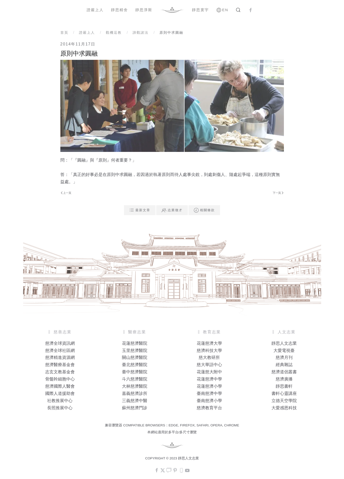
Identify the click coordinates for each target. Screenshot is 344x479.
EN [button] (222, 9)
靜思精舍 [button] (119, 10)
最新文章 (139, 210)
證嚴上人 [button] (95, 10)
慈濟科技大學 (209, 350)
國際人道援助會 (60, 393)
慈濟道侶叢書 (284, 372)
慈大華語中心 (209, 364)
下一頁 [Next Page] (278, 192)
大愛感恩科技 (284, 408)
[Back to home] (172, 10)
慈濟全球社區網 (60, 350)
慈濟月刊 (284, 357)
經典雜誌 (284, 364)
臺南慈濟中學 (209, 393)
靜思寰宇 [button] (200, 10)
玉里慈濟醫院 (134, 350)
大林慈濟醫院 (134, 386)
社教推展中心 (60, 400)
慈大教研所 (209, 357)
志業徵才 (172, 210)
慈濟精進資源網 (60, 357)
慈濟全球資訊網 (60, 343)
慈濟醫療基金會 (60, 364)
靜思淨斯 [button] (143, 10)
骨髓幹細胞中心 (60, 379)
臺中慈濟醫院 (134, 372)
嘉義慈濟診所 (134, 393)
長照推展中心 (60, 408)
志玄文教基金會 (60, 372)
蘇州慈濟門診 (134, 408)
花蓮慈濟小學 (209, 386)
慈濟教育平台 (209, 408)
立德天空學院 (284, 400)
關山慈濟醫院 (134, 357)
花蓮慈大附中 (209, 372)
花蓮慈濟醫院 (134, 343)
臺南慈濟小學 (209, 400)
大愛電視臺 (284, 350)
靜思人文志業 (284, 343)
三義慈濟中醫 (134, 400)
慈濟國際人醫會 (60, 386)
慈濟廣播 (284, 379)
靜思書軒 (284, 386)
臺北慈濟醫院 (134, 364)
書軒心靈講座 (284, 393)
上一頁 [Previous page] (66, 192)
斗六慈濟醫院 (134, 379)
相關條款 (204, 210)
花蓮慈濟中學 (209, 379)
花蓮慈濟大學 (209, 343)
